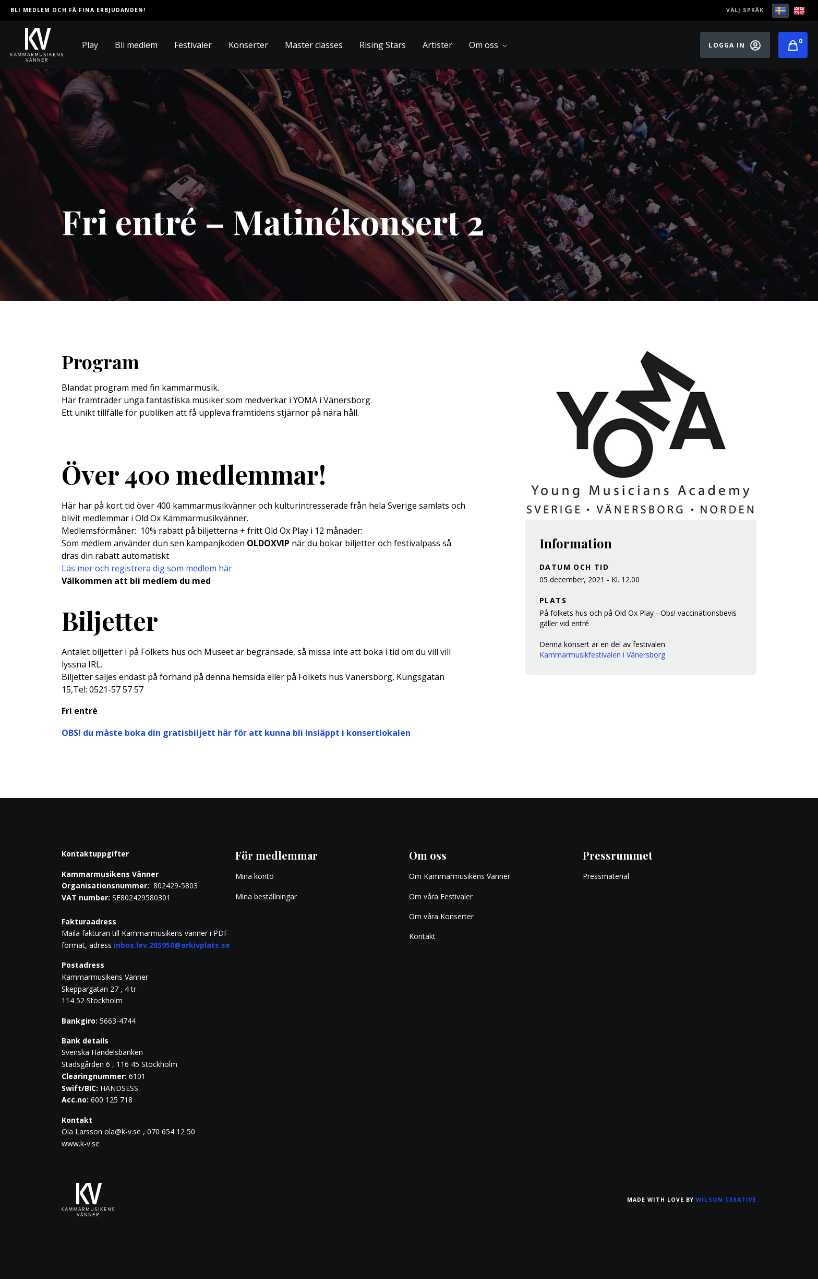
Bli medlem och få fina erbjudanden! (78, 10)
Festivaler (193, 45)
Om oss (488, 45)
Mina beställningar (266, 896)
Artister (437, 45)
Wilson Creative (726, 1199)
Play (90, 45)
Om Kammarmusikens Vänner (459, 876)
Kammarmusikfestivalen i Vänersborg (602, 655)
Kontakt (422, 936)
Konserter (248, 45)
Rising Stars (382, 45)
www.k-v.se (81, 1143)
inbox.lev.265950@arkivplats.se (172, 945)
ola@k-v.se (122, 1131)
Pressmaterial (606, 876)
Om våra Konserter (441, 916)
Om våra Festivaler (442, 896)
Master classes (314, 45)
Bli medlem (136, 45)
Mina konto (254, 876)
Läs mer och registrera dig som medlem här (147, 568)
